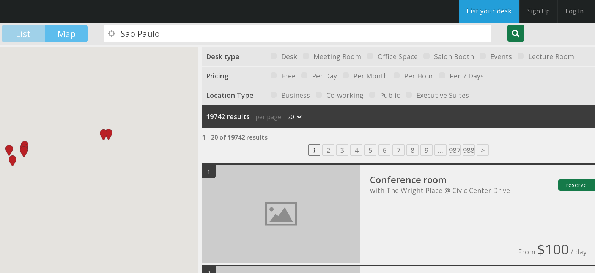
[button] (108, 134)
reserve (576, 184)
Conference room (408, 179)
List (23, 33)
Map (66, 33)
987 (454, 150)
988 (468, 150)
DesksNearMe (53, 11)
